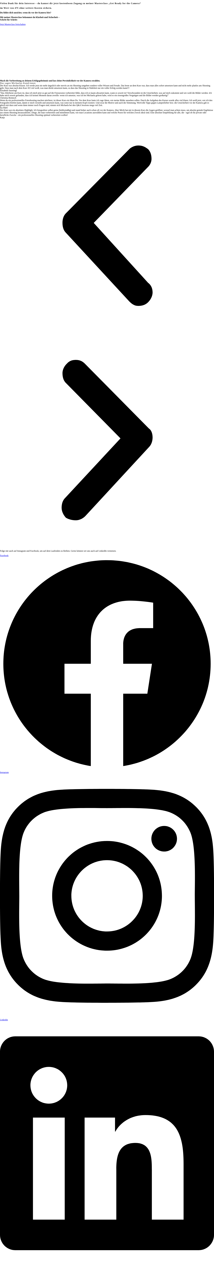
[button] (107, 226)
